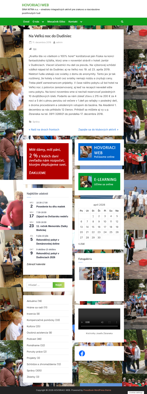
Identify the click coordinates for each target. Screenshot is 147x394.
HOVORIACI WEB (35, 5)
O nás (36, 21)
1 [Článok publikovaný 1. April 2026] (93, 216)
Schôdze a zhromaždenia (41, 364)
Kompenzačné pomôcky (40, 320)
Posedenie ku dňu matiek (50, 206)
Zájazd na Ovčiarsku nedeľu (52, 216)
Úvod (26, 21)
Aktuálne (32, 301)
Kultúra (31, 326)
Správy (36, 121)
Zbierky (31, 376)
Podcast (31, 338)
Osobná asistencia (37, 332)
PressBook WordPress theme (97, 390)
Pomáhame (33, 345)
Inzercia (31, 313)
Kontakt (72, 21)
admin (59, 42)
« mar (81, 243)
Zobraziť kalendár (36, 264)
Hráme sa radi (35, 307)
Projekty (31, 357)
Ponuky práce (35, 351)
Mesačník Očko (56, 21)
